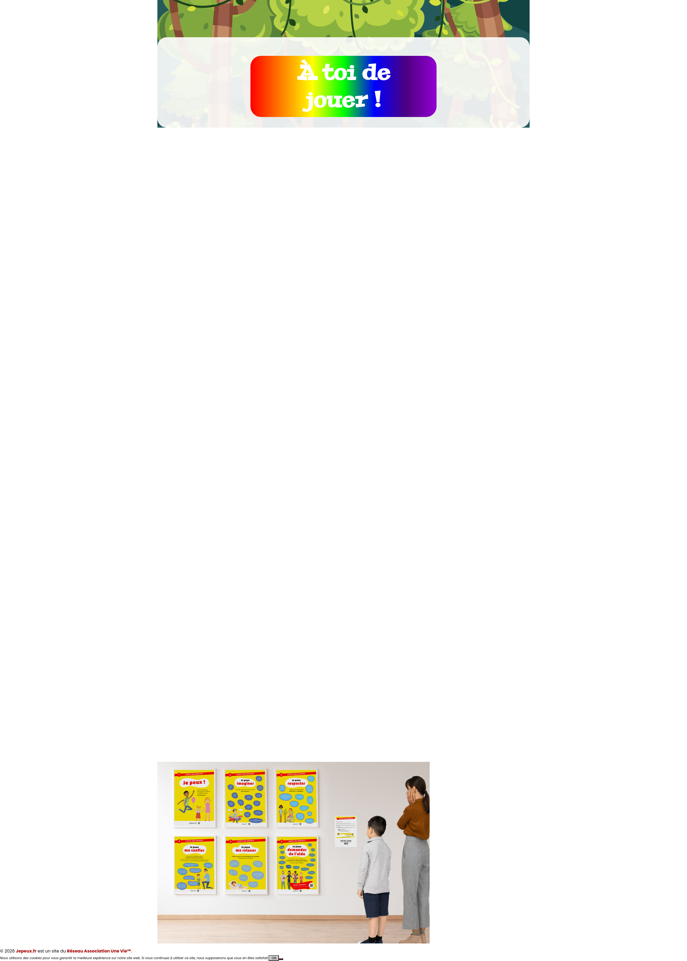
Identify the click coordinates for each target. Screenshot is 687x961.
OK (274, 958)
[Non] (281, 959)
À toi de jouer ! (343, 86)
